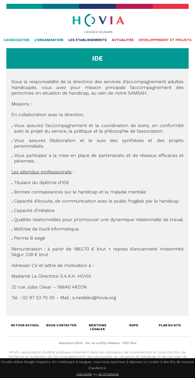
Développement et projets (165, 40)
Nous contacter (61, 325)
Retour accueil (25, 325)
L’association (16, 40)
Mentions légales (97, 327)
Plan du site (170, 325)
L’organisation (49, 40)
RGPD (133, 325)
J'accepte (84, 374)
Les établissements (87, 40)
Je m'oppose (108, 374)
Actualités (123, 40)
